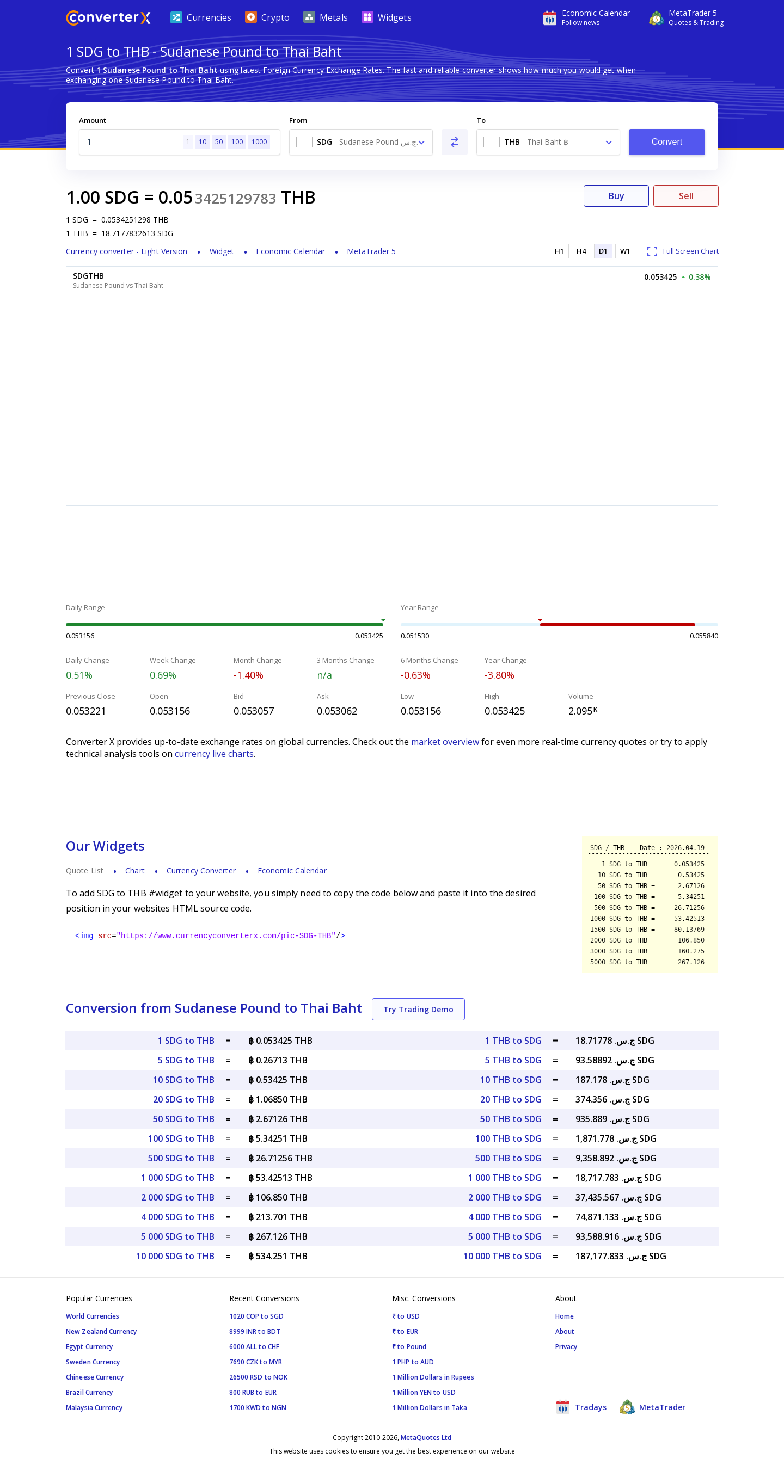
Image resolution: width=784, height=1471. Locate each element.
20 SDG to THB (184, 1099)
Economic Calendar (290, 251)
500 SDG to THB (181, 1158)
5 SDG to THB (186, 1060)
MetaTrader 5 (371, 251)
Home (564, 1316)
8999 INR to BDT (255, 1331)
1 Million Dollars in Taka (430, 1407)
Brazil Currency (89, 1392)
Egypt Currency (89, 1346)
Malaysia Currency (94, 1407)
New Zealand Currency (101, 1331)
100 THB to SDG (508, 1138)
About (565, 1331)
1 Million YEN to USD (424, 1392)
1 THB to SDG (513, 1041)
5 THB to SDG (513, 1060)
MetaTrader (652, 1406)
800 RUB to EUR (253, 1392)
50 (219, 141)
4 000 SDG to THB (178, 1217)
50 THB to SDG (511, 1119)
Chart (135, 870)
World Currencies (93, 1316)
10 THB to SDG (511, 1080)
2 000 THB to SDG (505, 1197)
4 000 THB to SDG (505, 1217)
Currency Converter (201, 870)
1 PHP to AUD (413, 1362)
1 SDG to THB (186, 1041)
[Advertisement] (392, 555)
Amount (92, 120)
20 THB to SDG (511, 1099)
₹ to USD (406, 1316)
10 (202, 141)
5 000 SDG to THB (178, 1236)
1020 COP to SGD (256, 1316)
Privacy (566, 1346)
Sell (686, 196)
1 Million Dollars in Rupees (433, 1377)
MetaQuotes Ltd (426, 1437)
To (481, 120)
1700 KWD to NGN (258, 1407)
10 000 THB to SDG (502, 1256)
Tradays (581, 1406)
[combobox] (361, 142)
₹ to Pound (409, 1346)
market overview (445, 742)
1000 (259, 141)
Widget (222, 251)
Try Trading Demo (418, 1009)
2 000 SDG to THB (178, 1197)
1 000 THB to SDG (505, 1178)
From (298, 120)
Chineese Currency (95, 1377)
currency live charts (214, 754)
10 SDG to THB (184, 1080)
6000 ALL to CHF (254, 1346)
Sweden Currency (93, 1362)
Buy (616, 196)
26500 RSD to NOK (258, 1377)
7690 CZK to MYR (256, 1362)
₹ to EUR (405, 1331)
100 (237, 141)
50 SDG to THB (184, 1119)
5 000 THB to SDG (505, 1236)
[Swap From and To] (455, 142)
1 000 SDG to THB (178, 1178)
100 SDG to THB (181, 1138)
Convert (667, 141)
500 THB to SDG (508, 1158)
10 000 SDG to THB (175, 1256)
